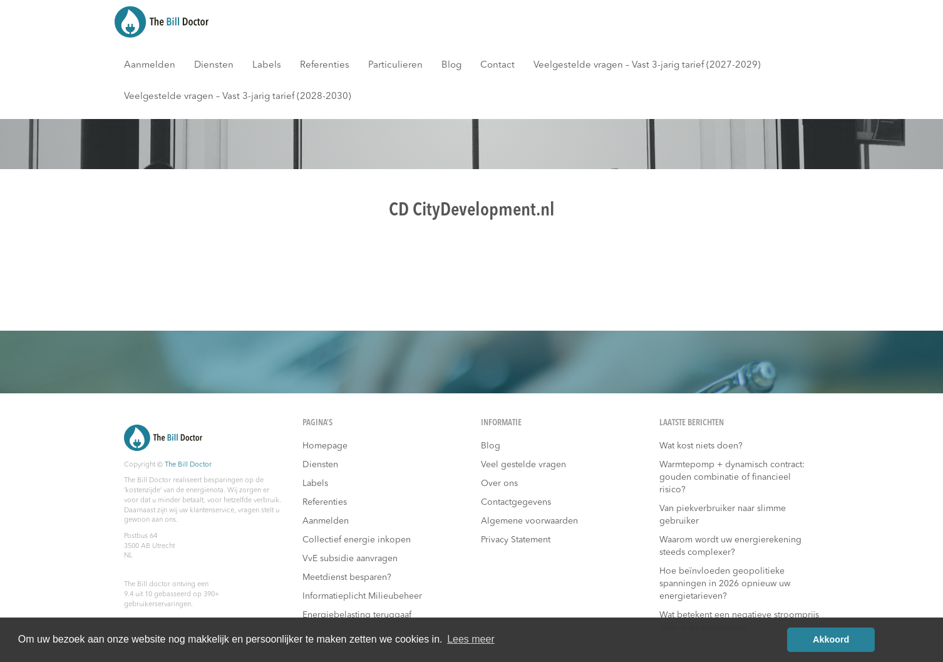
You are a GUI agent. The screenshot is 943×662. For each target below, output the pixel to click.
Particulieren (395, 65)
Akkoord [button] (831, 639)
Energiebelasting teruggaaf (356, 615)
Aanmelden (149, 65)
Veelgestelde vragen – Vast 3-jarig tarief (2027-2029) (647, 65)
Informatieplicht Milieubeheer (362, 596)
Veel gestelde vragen (523, 464)
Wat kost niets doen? (701, 446)
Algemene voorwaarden (529, 521)
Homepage (325, 446)
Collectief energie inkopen (356, 539)
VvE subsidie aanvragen (350, 558)
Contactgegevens (516, 502)
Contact (497, 65)
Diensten (214, 65)
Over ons (499, 483)
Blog (451, 65)
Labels (266, 65)
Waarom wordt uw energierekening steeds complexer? (730, 546)
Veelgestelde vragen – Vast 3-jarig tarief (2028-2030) (237, 96)
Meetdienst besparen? (346, 577)
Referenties (324, 65)
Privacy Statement (515, 539)
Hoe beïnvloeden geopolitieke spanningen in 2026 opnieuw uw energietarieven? (724, 584)
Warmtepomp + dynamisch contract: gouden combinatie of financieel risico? (732, 477)
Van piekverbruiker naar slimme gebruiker (722, 514)
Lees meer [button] (471, 639)
